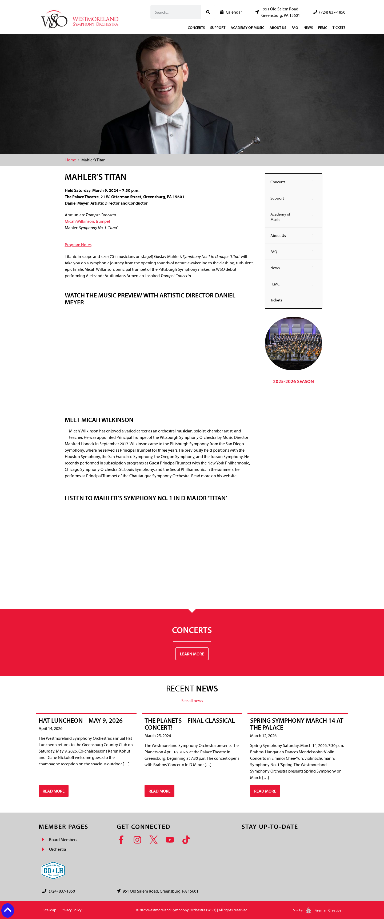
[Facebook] (123, 840)
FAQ (294, 27)
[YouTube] (172, 840)
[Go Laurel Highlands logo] (53, 870)
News (308, 27)
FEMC (322, 27)
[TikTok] (188, 840)
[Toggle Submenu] (312, 182)
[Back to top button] (7, 909)
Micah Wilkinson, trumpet (87, 221)
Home (70, 159)
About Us (278, 27)
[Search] (208, 12)
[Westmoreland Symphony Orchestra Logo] (81, 18)
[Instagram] (139, 840)
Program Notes (78, 244)
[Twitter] (155, 840)
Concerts (196, 27)
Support (217, 27)
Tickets (339, 27)
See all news (192, 700)
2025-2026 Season (293, 381)
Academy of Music (247, 27)
